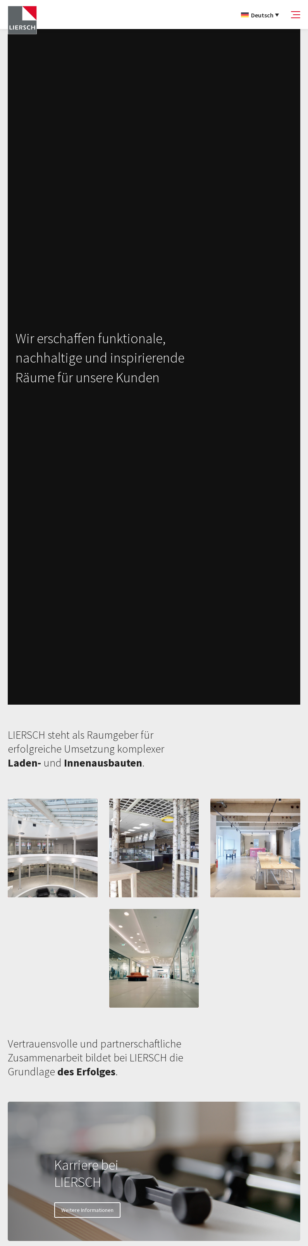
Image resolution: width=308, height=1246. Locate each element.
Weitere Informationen (87, 1210)
